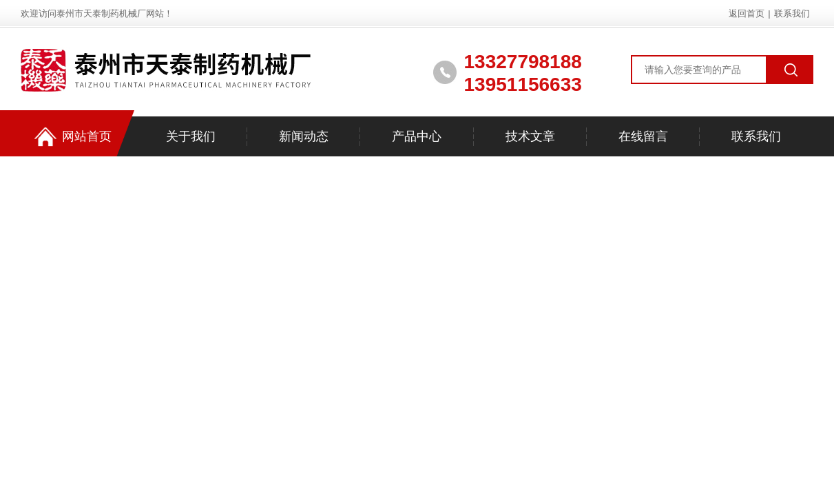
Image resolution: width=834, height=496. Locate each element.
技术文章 (530, 136)
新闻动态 (304, 136)
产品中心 (416, 136)
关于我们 (191, 136)
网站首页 (73, 137)
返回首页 (746, 13)
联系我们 (792, 13)
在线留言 (643, 136)
